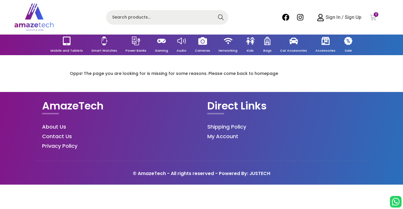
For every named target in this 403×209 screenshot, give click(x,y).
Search (221, 18)
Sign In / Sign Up (344, 17)
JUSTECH (260, 173)
